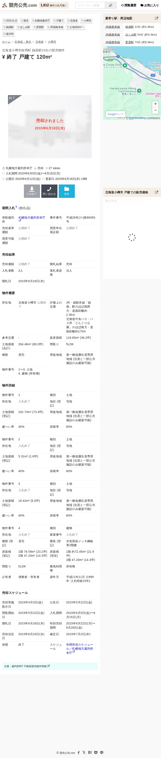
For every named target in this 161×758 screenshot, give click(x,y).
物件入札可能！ (53, 5)
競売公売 (18, 5)
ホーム (6, 41)
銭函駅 (10, 27)
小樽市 (87, 20)
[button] (155, 104)
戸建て (60, 20)
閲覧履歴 (128, 5)
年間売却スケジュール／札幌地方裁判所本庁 (79, 648)
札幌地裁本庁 (42, 20)
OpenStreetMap (137, 118)
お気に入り (149, 5)
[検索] (111, 5)
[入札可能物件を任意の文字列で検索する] (90, 5)
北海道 (74, 20)
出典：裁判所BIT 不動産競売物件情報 (27, 666)
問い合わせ (49, 191)
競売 (26, 20)
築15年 (10, 33)
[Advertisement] (50, 77)
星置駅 (40, 27)
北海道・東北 (22, 41)
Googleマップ (115, 114)
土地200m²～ (77, 27)
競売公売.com (67, 752)
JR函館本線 (56, 27)
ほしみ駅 (25, 27)
